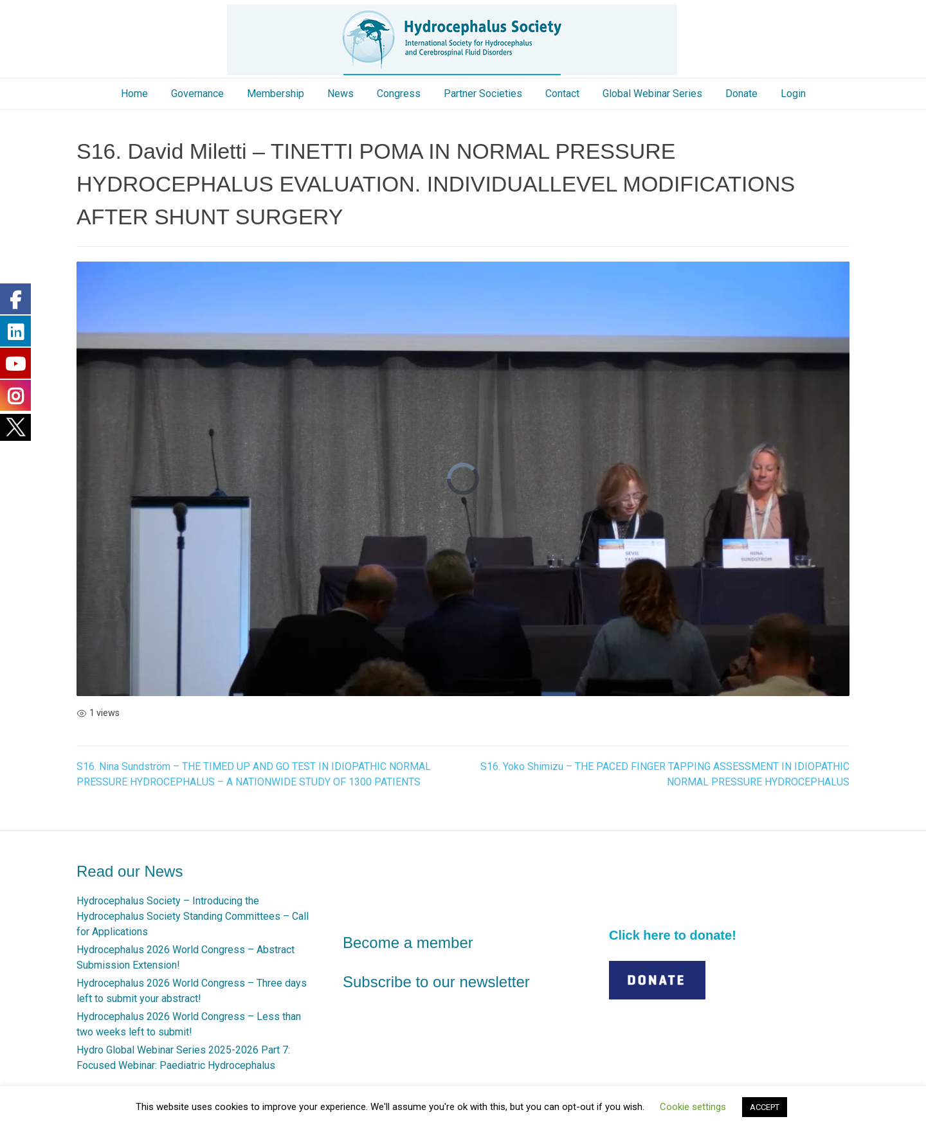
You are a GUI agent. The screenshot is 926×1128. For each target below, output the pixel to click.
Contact (562, 93)
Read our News (130, 871)
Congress (399, 93)
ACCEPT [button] (764, 1107)
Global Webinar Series (652, 93)
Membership (275, 93)
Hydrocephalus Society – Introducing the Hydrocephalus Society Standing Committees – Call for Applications (193, 916)
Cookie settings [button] (693, 1107)
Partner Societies (483, 93)
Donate (741, 93)
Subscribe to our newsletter (436, 981)
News (340, 93)
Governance (197, 93)
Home (134, 93)
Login (793, 93)
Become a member (408, 942)
